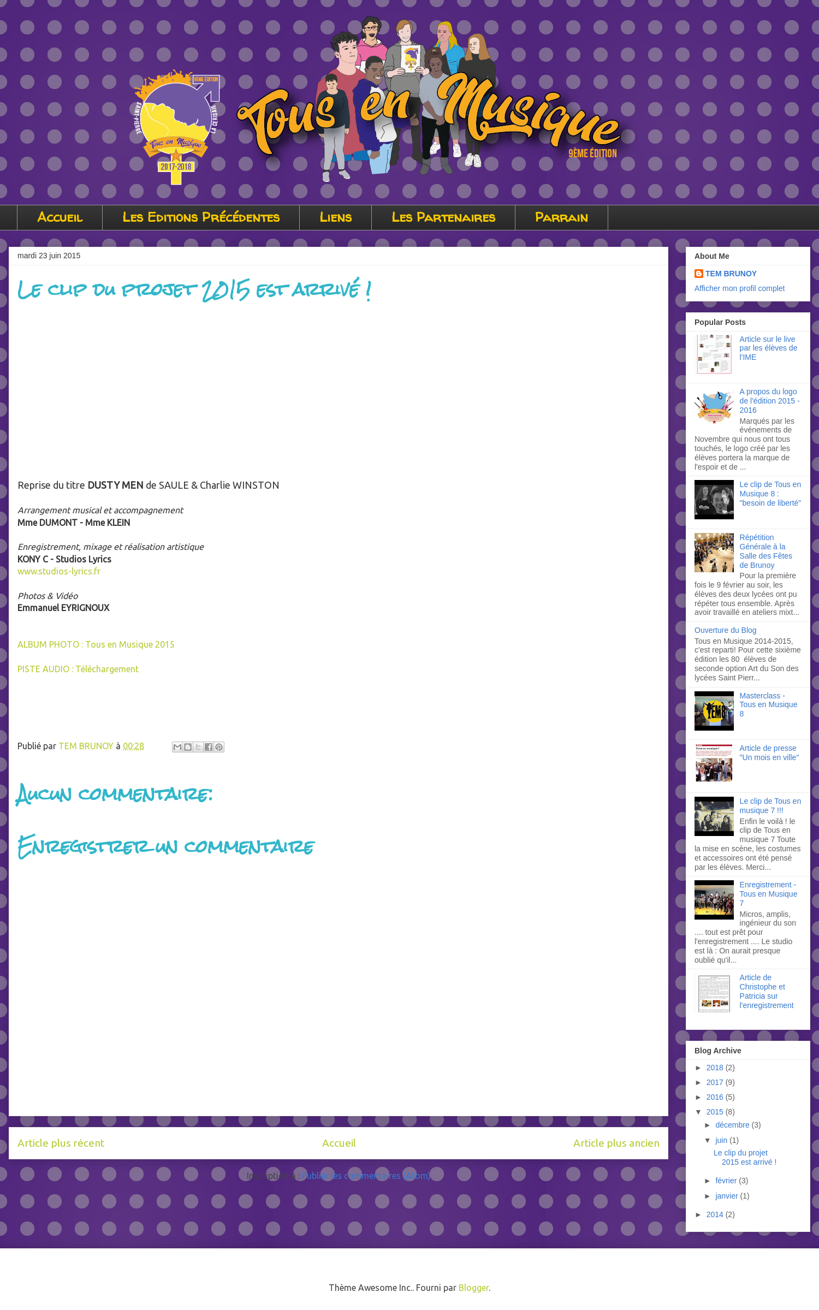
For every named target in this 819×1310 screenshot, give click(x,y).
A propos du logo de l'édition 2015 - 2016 (770, 400)
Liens (335, 217)
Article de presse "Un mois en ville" (769, 753)
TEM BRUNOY (731, 273)
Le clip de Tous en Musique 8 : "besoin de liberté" (771, 493)
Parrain (561, 217)
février (727, 1180)
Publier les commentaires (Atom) (366, 1176)
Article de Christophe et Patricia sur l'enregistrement (767, 991)
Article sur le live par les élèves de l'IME (769, 348)
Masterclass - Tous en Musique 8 (769, 705)
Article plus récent (60, 1143)
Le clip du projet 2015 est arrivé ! (745, 1157)
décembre (733, 1125)
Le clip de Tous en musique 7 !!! (771, 806)
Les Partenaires (443, 217)
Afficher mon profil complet (740, 288)
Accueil (59, 217)
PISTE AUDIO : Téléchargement (78, 669)
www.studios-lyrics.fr (58, 571)
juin (722, 1140)
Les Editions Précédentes (201, 217)
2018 (716, 1067)
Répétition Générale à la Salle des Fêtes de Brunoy (766, 551)
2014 (716, 1214)
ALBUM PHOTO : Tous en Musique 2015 (96, 644)
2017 (716, 1082)
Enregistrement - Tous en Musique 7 (769, 894)
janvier (727, 1196)
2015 (716, 1111)
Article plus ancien (616, 1143)
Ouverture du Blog (726, 630)
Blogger (474, 1288)
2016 (716, 1097)
